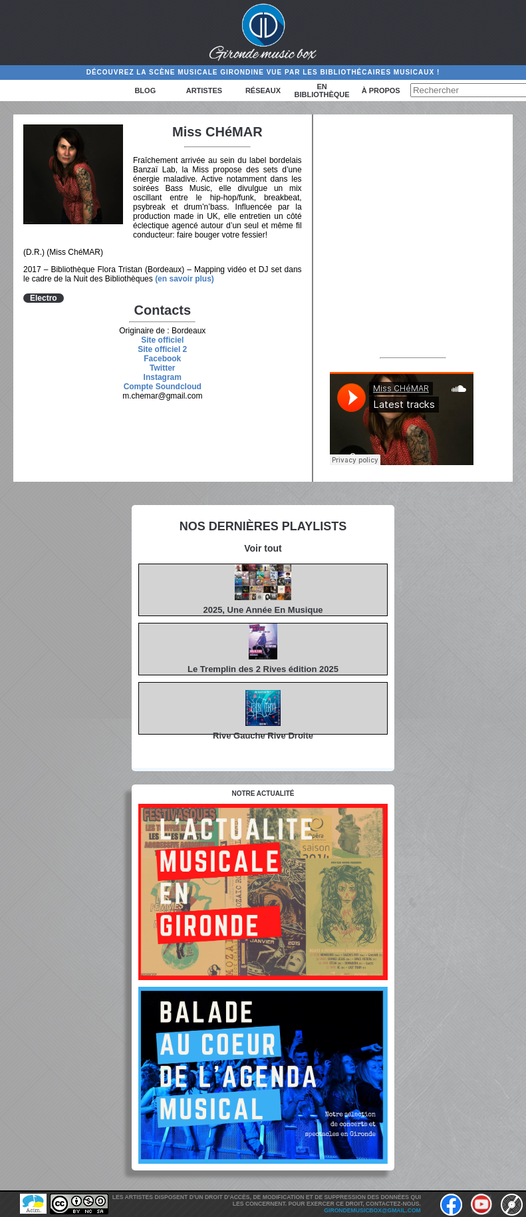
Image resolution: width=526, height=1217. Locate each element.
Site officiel (162, 340)
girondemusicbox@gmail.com (372, 1210)
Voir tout (263, 548)
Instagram (163, 377)
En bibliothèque (322, 90)
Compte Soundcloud (162, 386)
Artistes (204, 90)
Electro (43, 298)
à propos (381, 90)
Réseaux (263, 90)
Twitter (162, 368)
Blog (145, 90)
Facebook (162, 358)
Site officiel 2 (162, 349)
